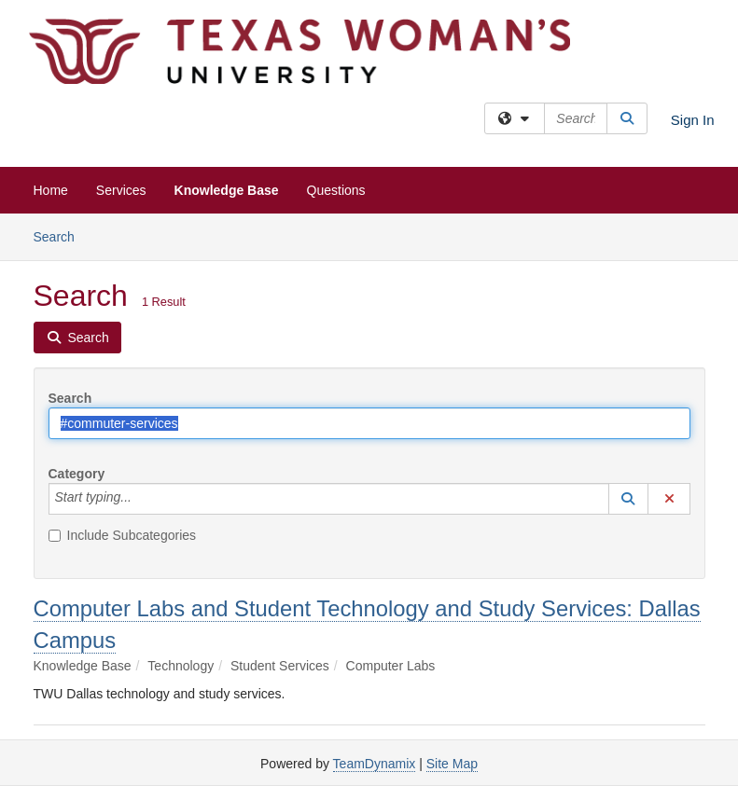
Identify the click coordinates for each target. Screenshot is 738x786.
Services (121, 190)
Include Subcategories (123, 535)
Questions (336, 190)
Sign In (693, 120)
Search (61, 235)
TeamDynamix (374, 763)
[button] (628, 499)
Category (77, 473)
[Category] (142, 499)
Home (51, 190)
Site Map (452, 763)
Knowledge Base (226, 190)
